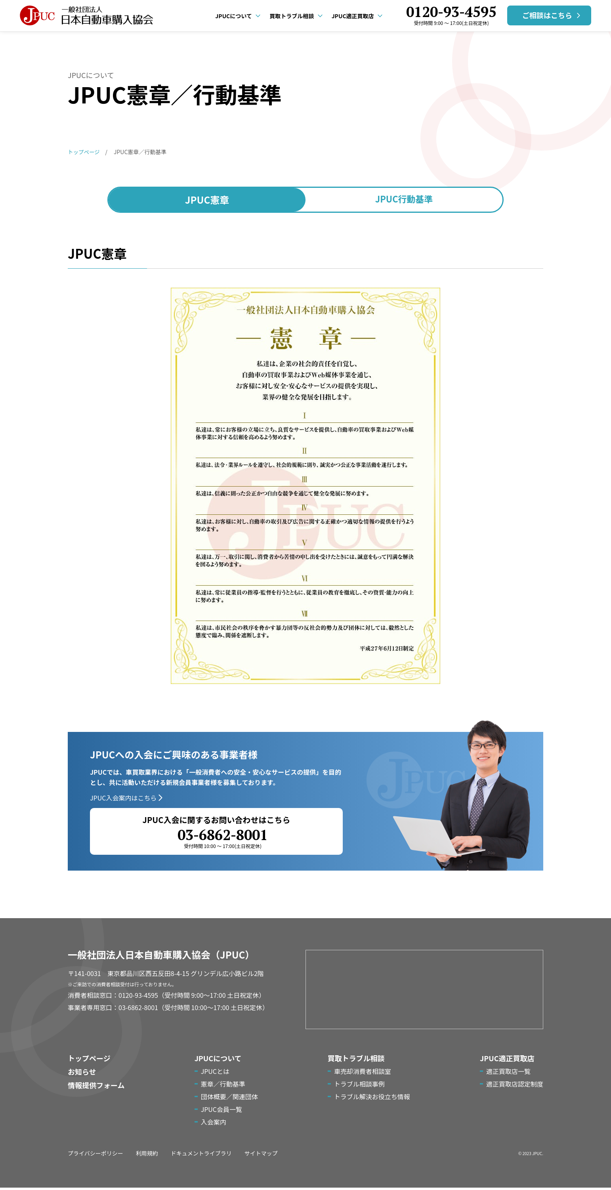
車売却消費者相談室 (362, 1073)
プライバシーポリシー (95, 1155)
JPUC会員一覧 (221, 1111)
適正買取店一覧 (508, 1073)
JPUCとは (215, 1073)
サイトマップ (261, 1155)
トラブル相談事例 (359, 1086)
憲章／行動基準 (223, 1086)
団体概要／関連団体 (229, 1099)
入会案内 (213, 1124)
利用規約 (147, 1155)
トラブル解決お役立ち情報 (372, 1099)
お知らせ (82, 1074)
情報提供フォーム (96, 1087)
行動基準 (403, 199)
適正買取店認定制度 (514, 1086)
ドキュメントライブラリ (201, 1155)
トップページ (89, 1060)
